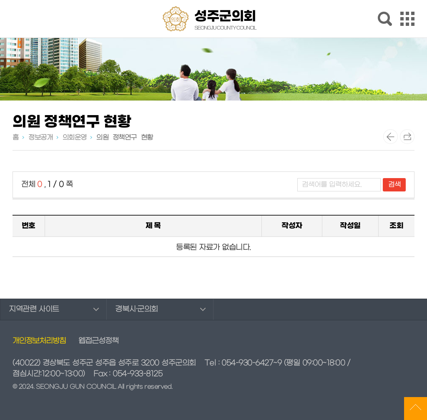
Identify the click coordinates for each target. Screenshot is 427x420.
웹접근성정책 (98, 341)
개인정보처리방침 (39, 341)
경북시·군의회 (136, 309)
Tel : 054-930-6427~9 (243, 363)
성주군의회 (225, 20)
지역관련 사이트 (34, 309)
